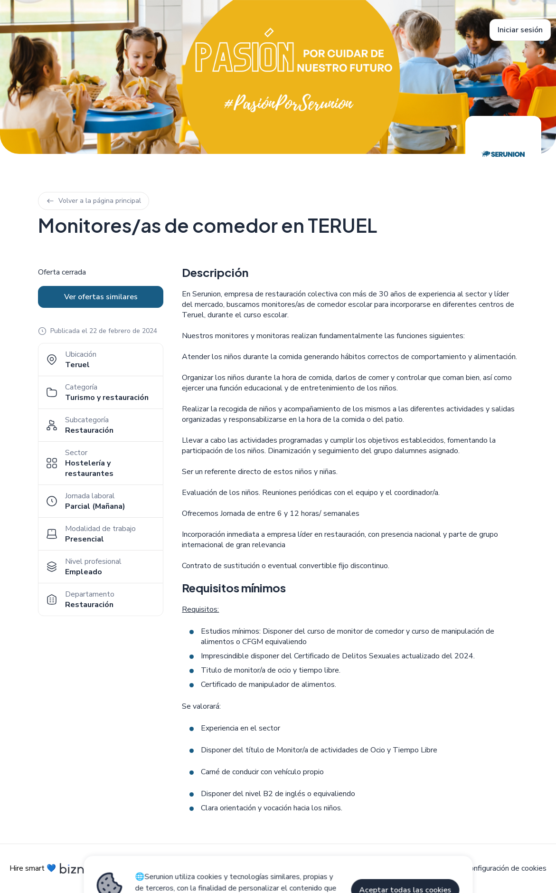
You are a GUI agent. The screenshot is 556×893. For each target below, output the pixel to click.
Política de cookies (341, 868)
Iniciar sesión (520, 30)
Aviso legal (279, 868)
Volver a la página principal (93, 200)
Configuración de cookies (506, 868)
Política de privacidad (419, 868)
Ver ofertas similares (101, 297)
